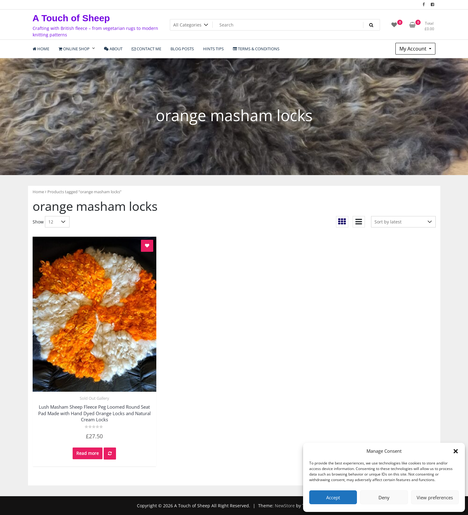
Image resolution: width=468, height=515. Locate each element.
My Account (413, 48)
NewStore (285, 506)
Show (38, 222)
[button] (456, 451)
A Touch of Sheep (71, 18)
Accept (333, 497)
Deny (384, 497)
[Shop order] (403, 221)
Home (38, 191)
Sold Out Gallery (94, 398)
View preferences (435, 497)
